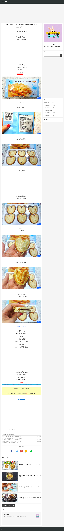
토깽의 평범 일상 (50, 104)
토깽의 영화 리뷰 (50, 107)
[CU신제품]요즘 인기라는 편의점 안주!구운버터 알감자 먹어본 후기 (12, 438)
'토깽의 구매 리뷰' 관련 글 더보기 (8, 505)
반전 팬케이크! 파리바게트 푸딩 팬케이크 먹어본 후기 (10, 442)
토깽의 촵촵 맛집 (50, 110)
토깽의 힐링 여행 (50, 109)
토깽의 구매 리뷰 (18, 27)
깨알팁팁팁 (4, 2)
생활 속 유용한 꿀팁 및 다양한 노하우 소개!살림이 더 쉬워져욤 (15, 516)
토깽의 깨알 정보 (50, 114)
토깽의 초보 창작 (50, 115)
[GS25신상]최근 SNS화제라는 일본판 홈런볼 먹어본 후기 (11, 436)
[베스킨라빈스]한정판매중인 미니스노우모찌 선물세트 (10, 439)
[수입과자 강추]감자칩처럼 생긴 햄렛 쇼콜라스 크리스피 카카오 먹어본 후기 (13, 441)
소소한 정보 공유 (49, 102)
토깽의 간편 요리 (50, 112)
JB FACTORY (61, 529)
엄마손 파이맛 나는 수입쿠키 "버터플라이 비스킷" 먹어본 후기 (21, 24)
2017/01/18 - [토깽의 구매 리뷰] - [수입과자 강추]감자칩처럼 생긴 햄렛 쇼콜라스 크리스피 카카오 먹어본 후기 (21, 384)
